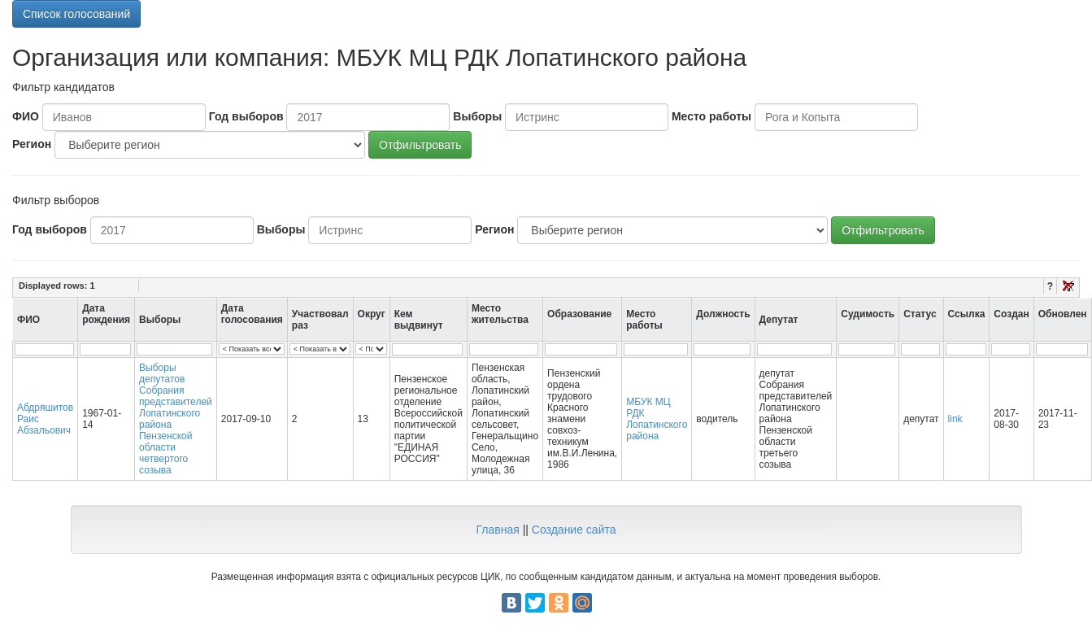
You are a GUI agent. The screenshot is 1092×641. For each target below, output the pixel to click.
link (955, 419)
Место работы (711, 116)
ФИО (25, 116)
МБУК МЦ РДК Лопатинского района (656, 419)
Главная (497, 529)
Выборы (477, 116)
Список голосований (76, 13)
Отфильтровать (420, 144)
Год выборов (246, 116)
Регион (31, 143)
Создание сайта (574, 529)
